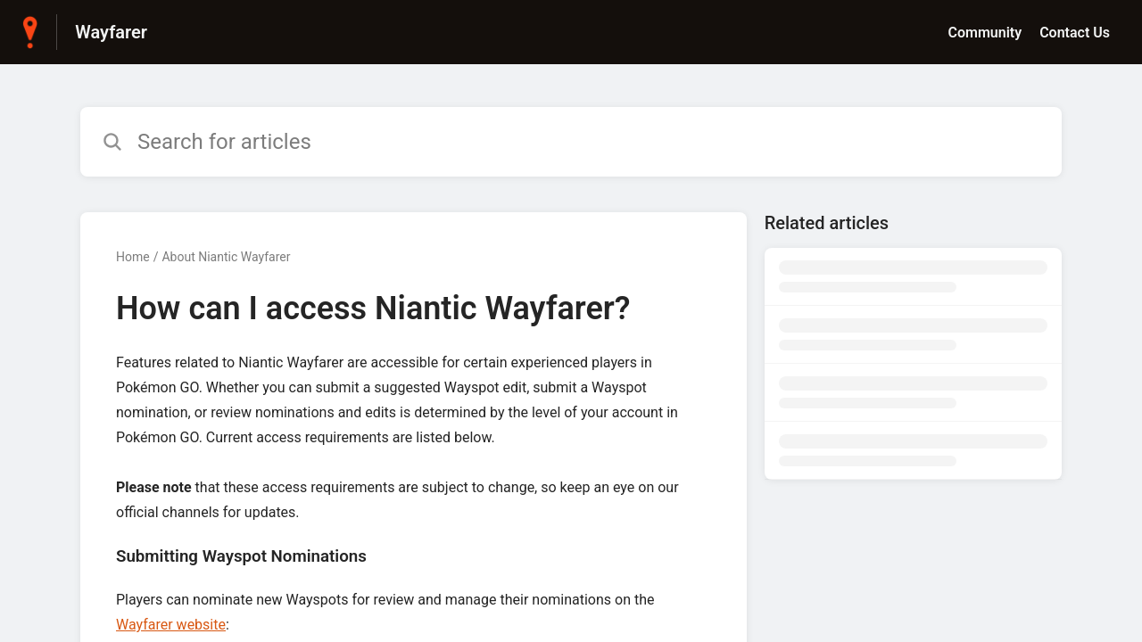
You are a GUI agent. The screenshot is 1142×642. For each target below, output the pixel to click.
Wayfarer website (171, 624)
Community (985, 32)
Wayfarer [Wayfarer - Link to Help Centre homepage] (111, 32)
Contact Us (1074, 32)
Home (133, 257)
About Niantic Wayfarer (225, 257)
